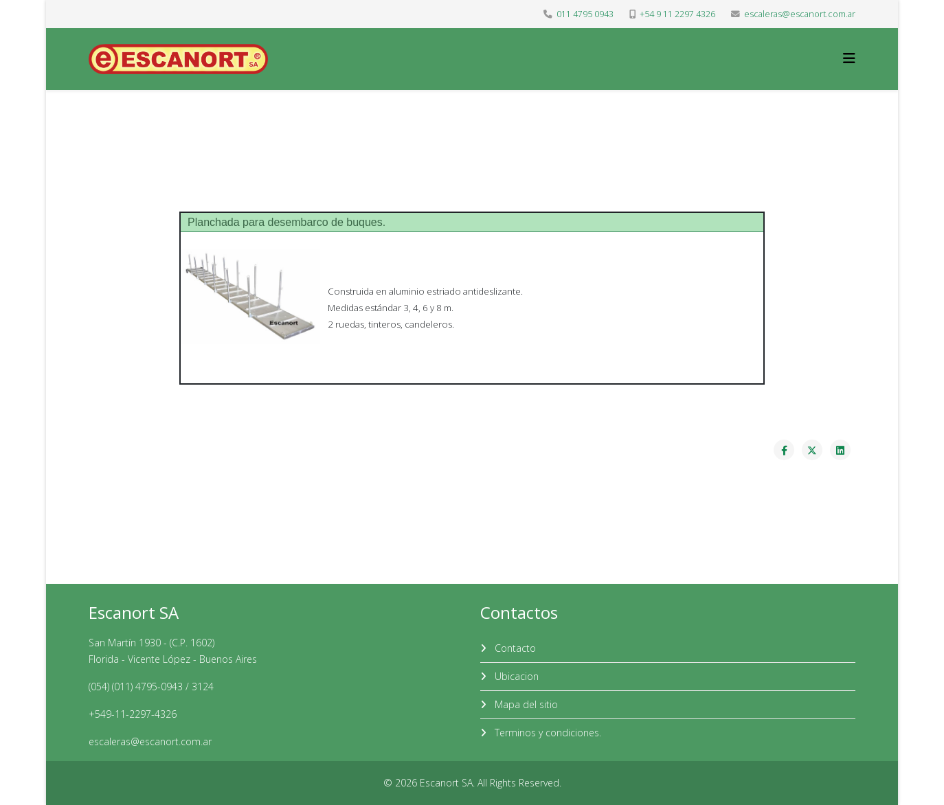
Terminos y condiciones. (546, 732)
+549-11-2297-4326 (133, 714)
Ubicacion (515, 676)
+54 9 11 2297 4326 (677, 14)
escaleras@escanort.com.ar (799, 14)
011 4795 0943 (585, 14)
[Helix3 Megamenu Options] (849, 58)
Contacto (514, 648)
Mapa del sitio (525, 704)
